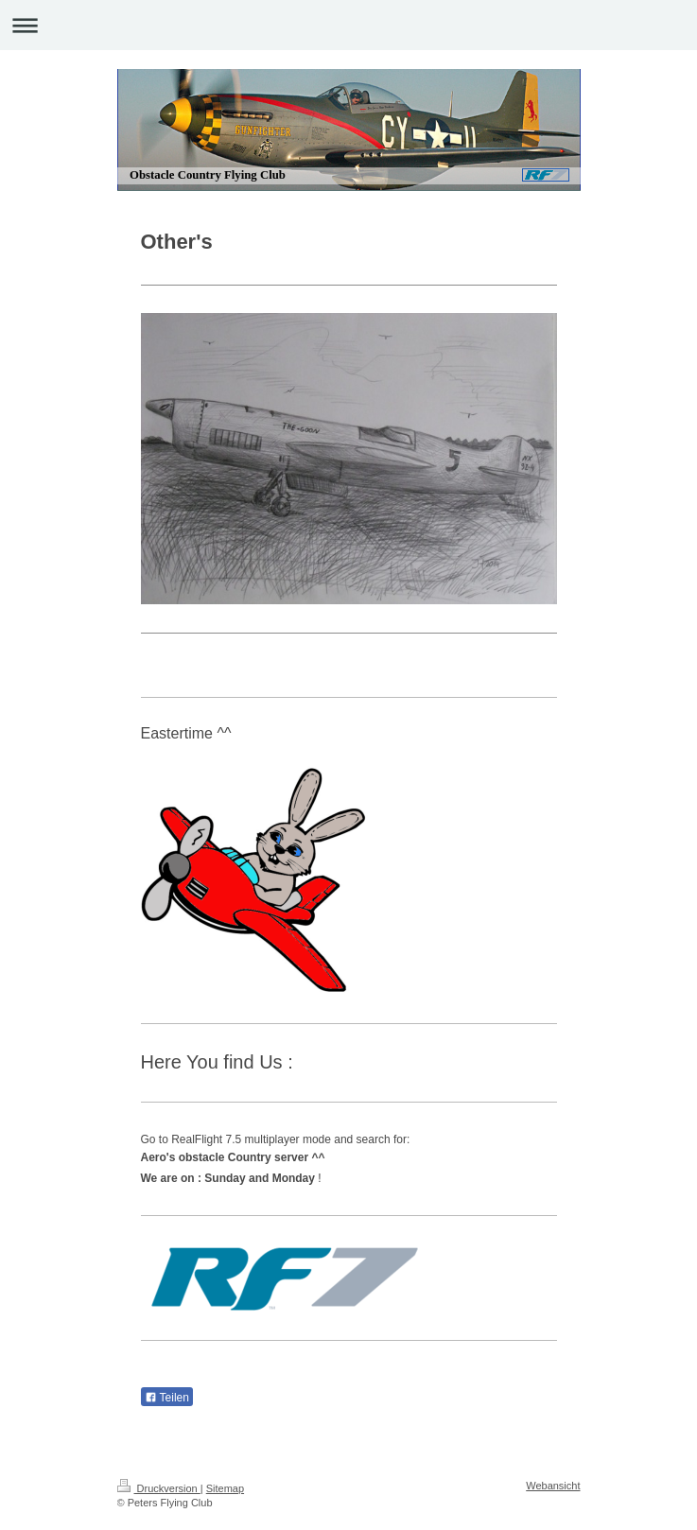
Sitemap (225, 1488)
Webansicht (553, 1485)
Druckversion (158, 1488)
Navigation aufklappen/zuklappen (348, 25)
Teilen (167, 1397)
